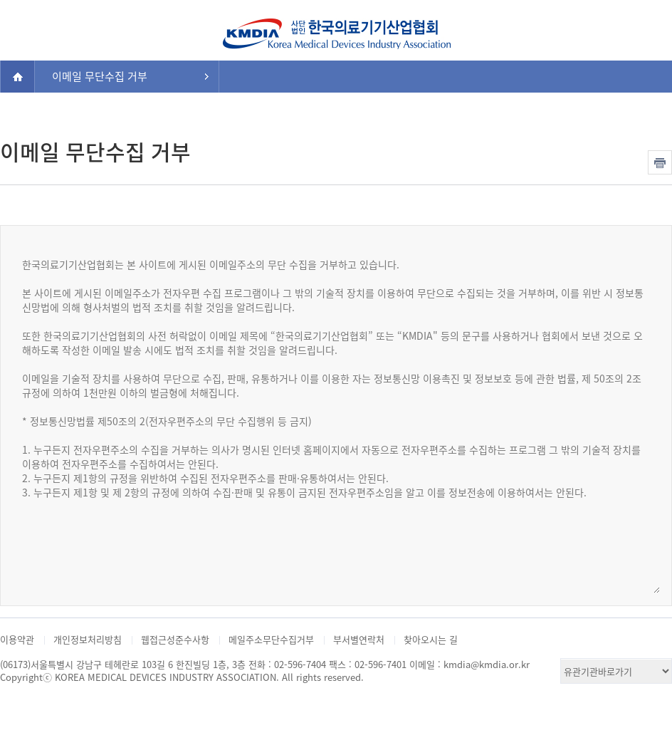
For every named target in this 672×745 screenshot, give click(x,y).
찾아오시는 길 (431, 639)
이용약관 (17, 639)
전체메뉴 (24, 27)
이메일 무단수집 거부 (99, 76)
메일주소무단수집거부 (271, 639)
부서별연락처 (358, 639)
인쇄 (660, 162)
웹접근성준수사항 (175, 639)
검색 (648, 27)
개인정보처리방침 (87, 639)
